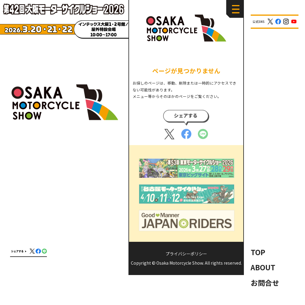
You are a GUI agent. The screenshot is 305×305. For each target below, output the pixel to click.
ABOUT (263, 267)
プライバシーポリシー (186, 254)
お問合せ (265, 282)
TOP (258, 252)
